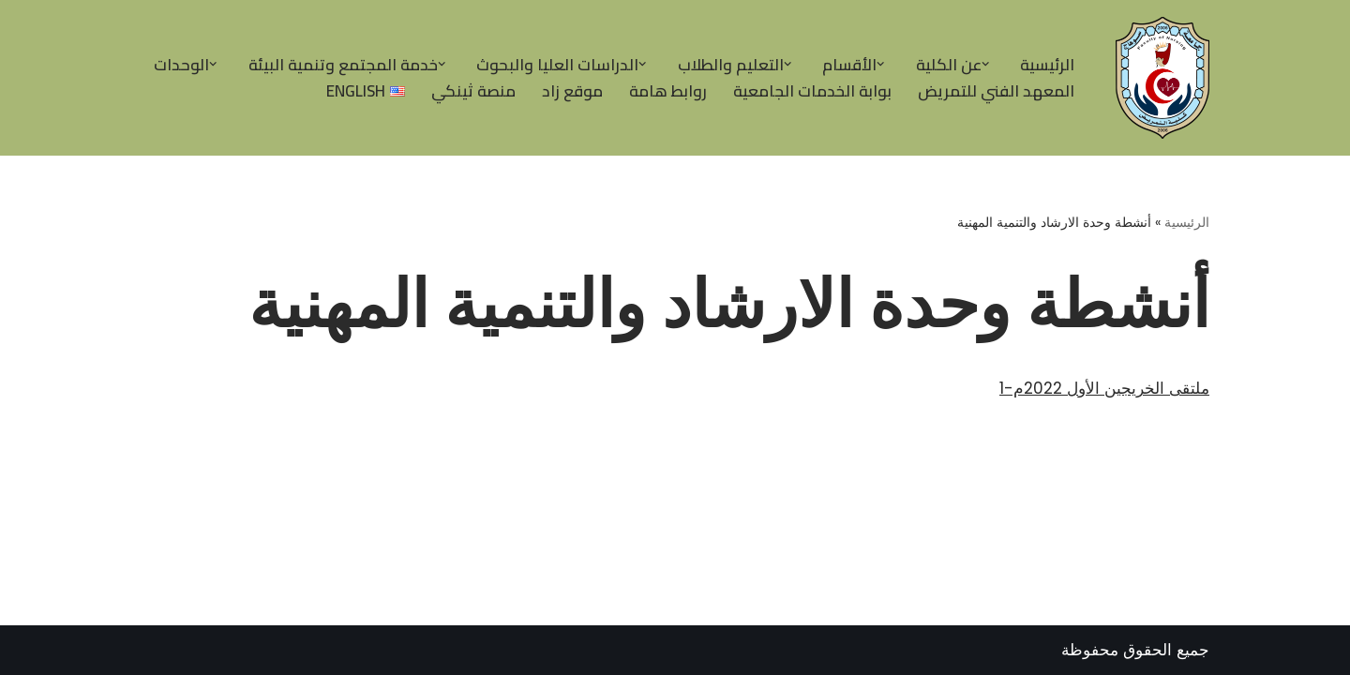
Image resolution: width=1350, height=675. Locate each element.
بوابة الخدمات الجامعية (812, 91)
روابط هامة (668, 91)
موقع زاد (572, 91)
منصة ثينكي (473, 91)
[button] (986, 64)
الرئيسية (1047, 65)
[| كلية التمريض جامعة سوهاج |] (1157, 78)
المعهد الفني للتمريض (996, 91)
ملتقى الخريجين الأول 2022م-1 (1104, 388)
